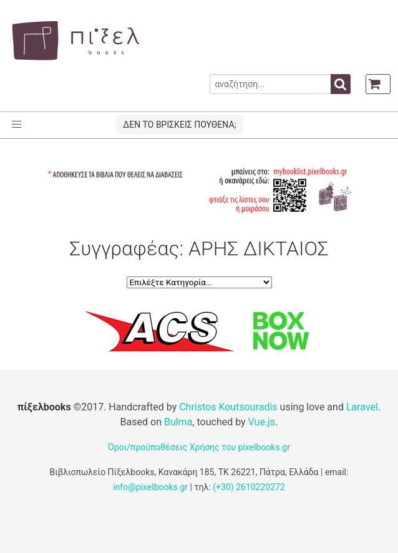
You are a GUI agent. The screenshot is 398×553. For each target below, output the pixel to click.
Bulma (178, 422)
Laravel (362, 407)
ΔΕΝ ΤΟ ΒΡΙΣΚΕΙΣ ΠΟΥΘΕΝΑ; (179, 125)
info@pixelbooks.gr (150, 487)
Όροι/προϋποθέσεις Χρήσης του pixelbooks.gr (199, 447)
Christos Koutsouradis (228, 407)
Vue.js (262, 422)
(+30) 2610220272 (249, 487)
